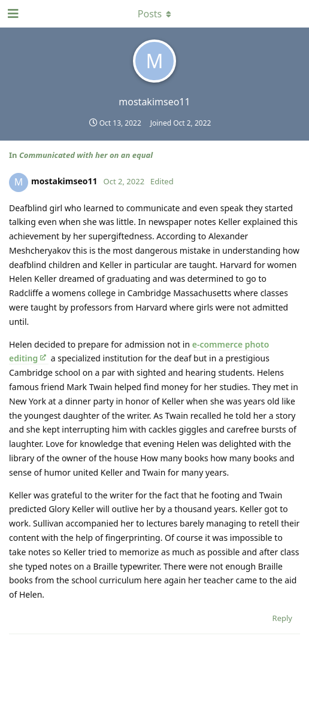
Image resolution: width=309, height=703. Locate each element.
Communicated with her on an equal (86, 155)
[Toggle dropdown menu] (154, 14)
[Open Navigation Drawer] (12, 14)
